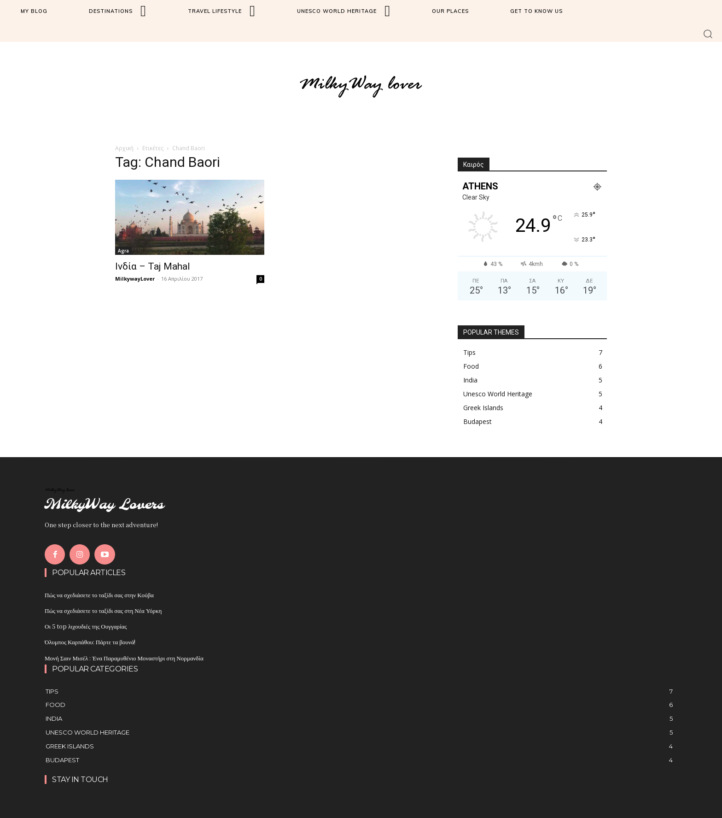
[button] (707, 33)
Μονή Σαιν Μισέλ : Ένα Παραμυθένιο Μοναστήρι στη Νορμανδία (124, 657)
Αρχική (124, 148)
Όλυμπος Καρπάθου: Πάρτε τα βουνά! (90, 641)
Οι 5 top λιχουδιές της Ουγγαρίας (86, 626)
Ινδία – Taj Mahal (152, 266)
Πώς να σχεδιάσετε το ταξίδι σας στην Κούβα (99, 594)
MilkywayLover (135, 278)
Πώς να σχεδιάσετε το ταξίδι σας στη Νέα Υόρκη (103, 610)
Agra (123, 250)
